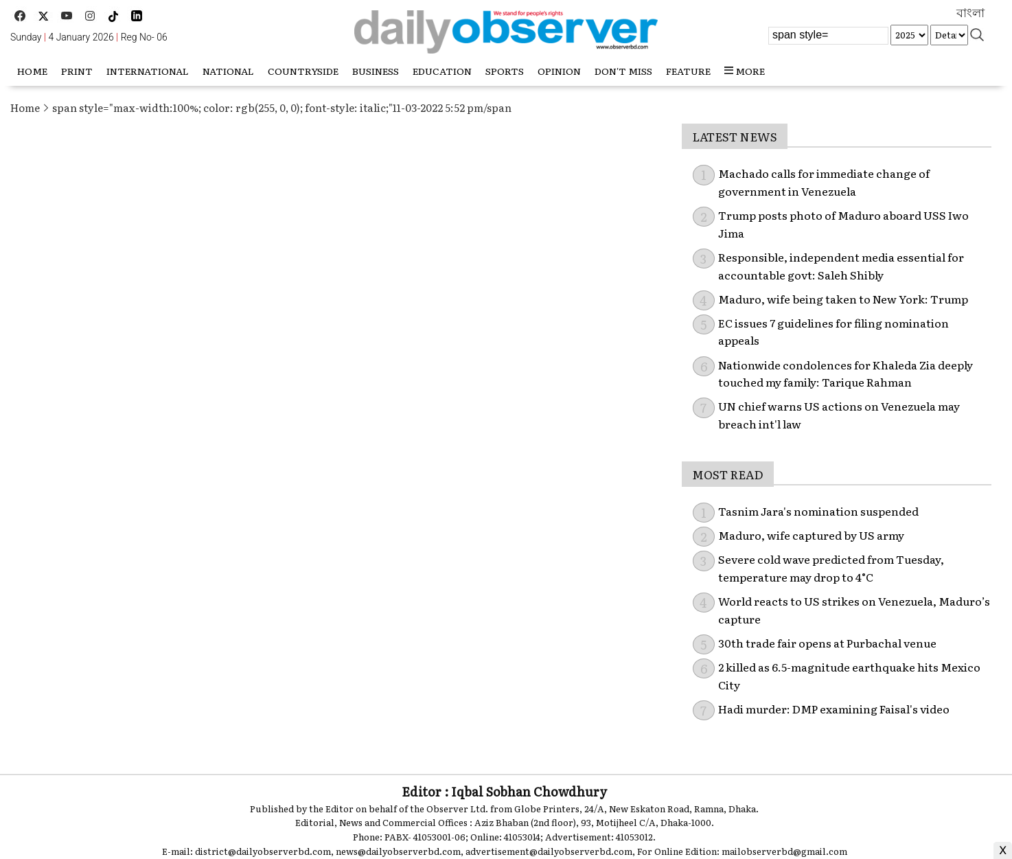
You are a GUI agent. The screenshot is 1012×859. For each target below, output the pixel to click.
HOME (32, 71)
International (147, 71)
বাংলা (970, 13)
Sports (504, 71)
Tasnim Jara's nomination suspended (818, 511)
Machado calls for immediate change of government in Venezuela (824, 182)
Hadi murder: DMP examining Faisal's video (834, 708)
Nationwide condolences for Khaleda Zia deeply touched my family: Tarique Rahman (845, 373)
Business (375, 71)
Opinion (559, 71)
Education (442, 71)
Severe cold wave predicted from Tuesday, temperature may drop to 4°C (831, 568)
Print (77, 71)
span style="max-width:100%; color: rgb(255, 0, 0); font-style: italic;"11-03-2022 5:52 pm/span (281, 107)
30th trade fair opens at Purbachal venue (827, 642)
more (744, 71)
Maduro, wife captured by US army (811, 535)
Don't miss (623, 71)
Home (25, 107)
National (228, 71)
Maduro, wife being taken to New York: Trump (843, 298)
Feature (688, 71)
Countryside (303, 71)
